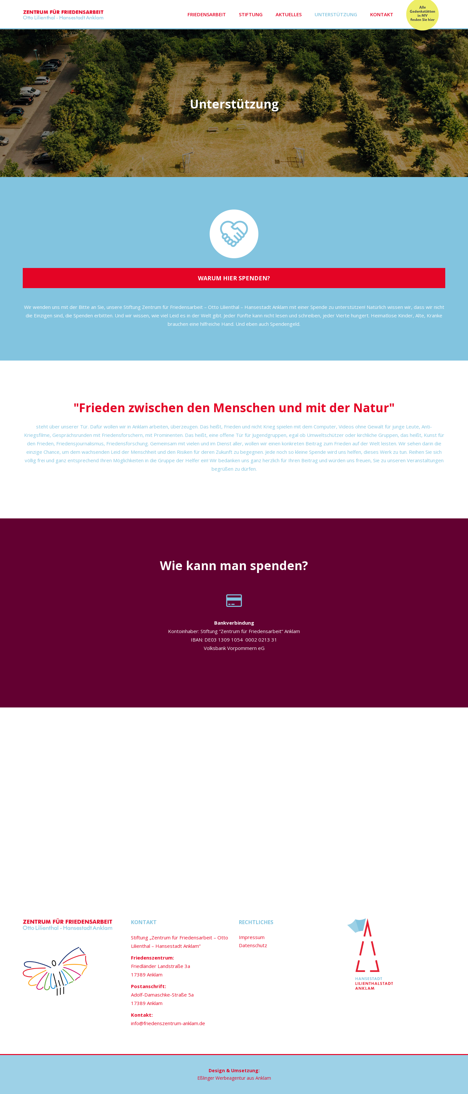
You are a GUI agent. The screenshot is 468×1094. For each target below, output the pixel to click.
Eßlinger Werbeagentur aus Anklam (234, 1078)
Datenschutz (253, 945)
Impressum (252, 937)
